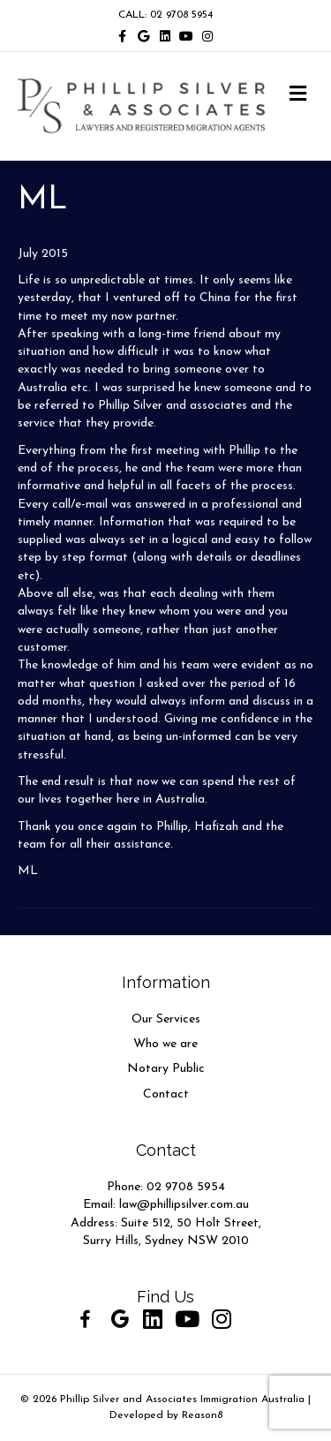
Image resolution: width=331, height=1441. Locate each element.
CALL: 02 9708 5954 (165, 15)
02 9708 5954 (186, 1187)
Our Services (166, 1019)
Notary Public (166, 1068)
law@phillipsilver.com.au (184, 1204)
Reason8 (202, 1415)
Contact (166, 1094)
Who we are (165, 1044)
